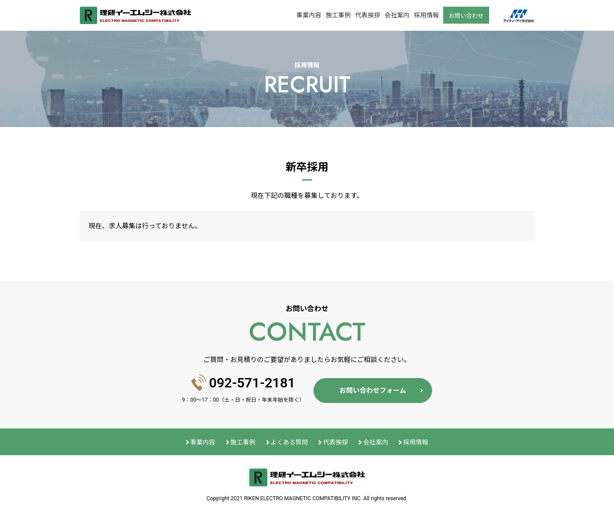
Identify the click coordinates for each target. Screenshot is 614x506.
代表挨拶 (367, 15)
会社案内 (396, 15)
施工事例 (338, 15)
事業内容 (308, 15)
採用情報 (426, 15)
